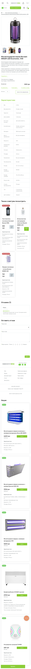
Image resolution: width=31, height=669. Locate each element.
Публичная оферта (22, 372)
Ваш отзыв (4, 331)
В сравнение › (4, 87)
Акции (5, 374)
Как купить (6, 381)
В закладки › (15, 87)
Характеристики (8, 100)
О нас (5, 379)
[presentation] (13, 351)
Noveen (11, 79)
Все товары (20, 379)
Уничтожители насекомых (11, 12)
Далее (27, 358)
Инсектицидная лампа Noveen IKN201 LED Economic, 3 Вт (15, 14)
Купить (13, 666)
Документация (7, 377)
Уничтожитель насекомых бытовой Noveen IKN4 (8, 221)
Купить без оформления (22, 92)
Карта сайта (21, 377)
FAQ (5, 372)
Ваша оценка (5, 345)
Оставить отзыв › (25, 87)
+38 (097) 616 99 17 (15, 387)
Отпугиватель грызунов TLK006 (13, 646)
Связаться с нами (22, 374)
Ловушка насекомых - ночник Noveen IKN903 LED (8, 269)
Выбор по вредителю (15, 7)
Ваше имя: (4, 324)
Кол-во (3, 91)
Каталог (5, 7)
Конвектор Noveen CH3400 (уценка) (14, 593)
